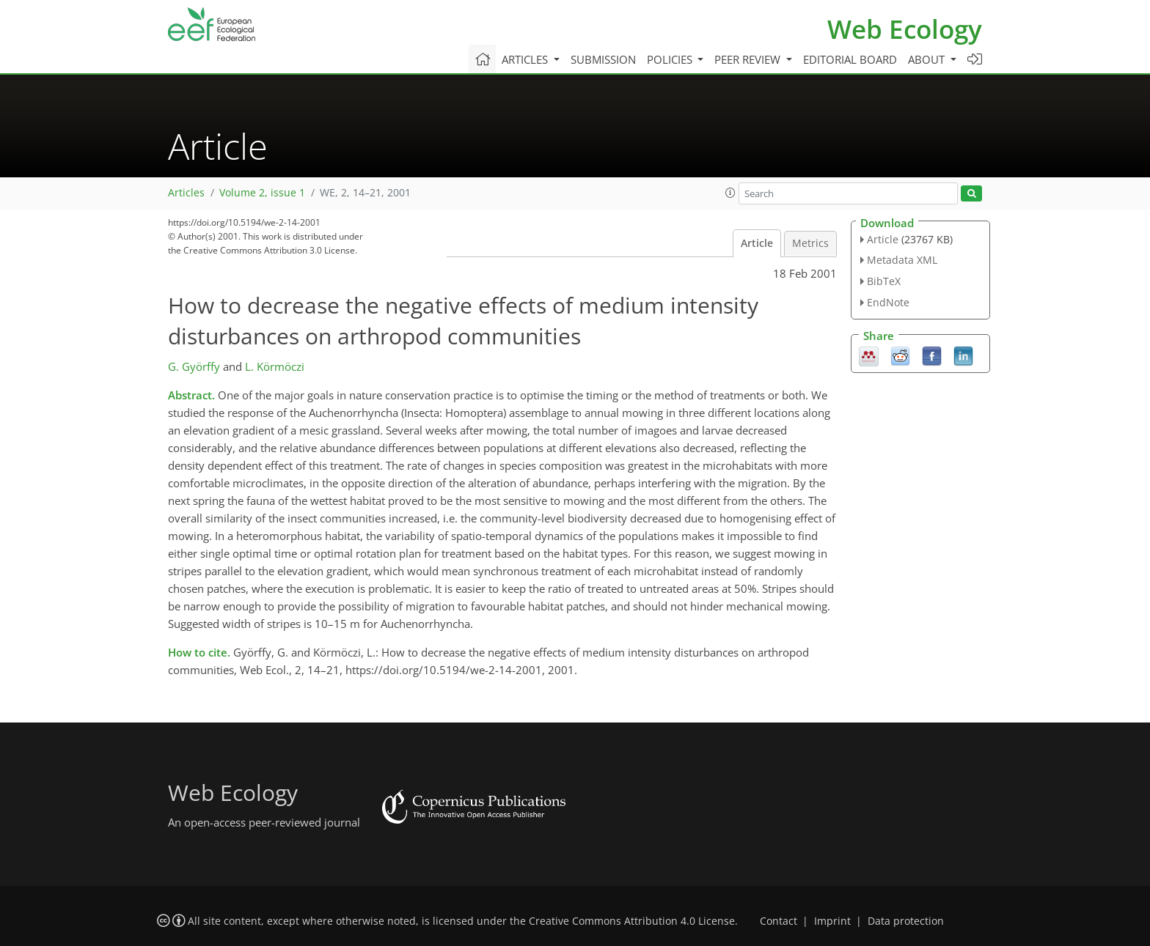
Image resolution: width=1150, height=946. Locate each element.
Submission (603, 59)
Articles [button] (526, 59)
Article (757, 243)
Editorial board (850, 59)
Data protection (906, 921)
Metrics (810, 243)
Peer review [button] (748, 59)
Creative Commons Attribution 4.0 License (632, 921)
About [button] (928, 59)
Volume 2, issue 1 (262, 192)
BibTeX (884, 281)
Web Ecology (904, 29)
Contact (778, 921)
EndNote (888, 302)
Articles (186, 192)
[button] (730, 192)
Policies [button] (671, 59)
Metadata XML (902, 260)
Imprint (832, 921)
